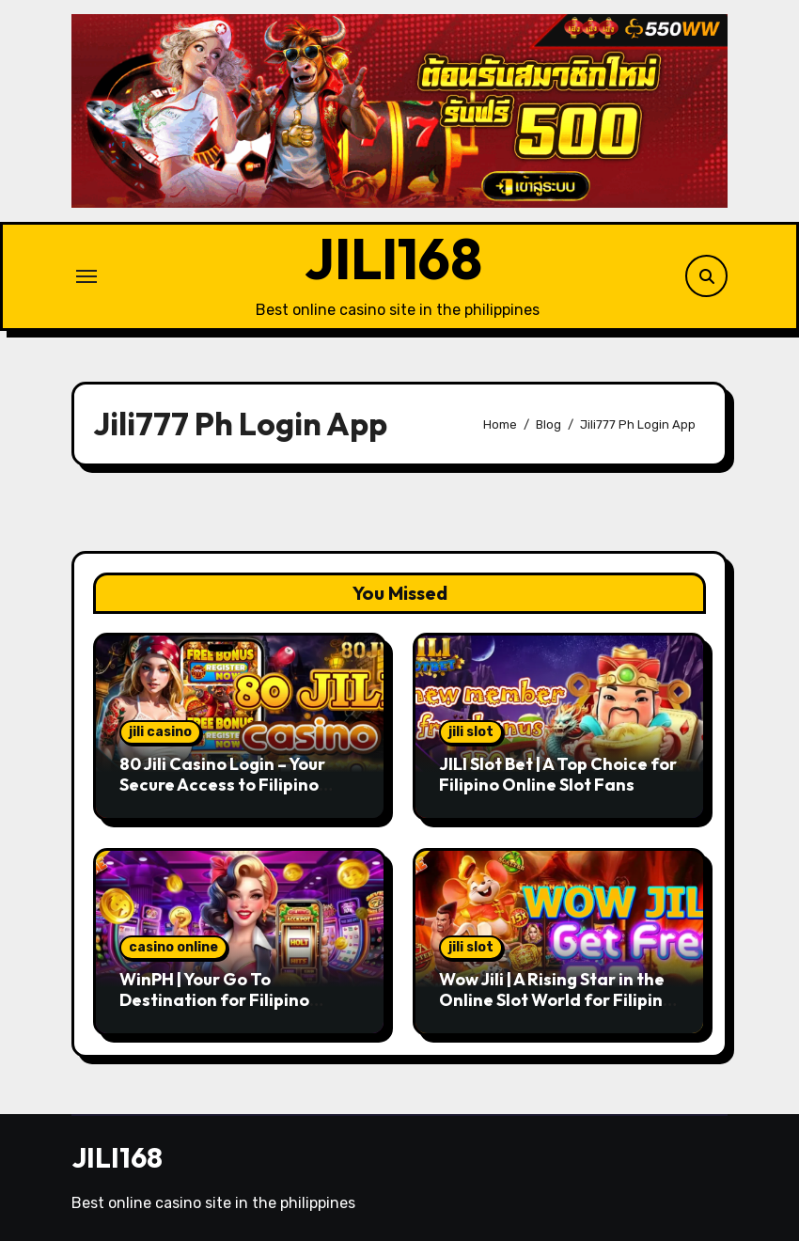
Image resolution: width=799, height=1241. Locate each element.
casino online (173, 947)
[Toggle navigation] (86, 276)
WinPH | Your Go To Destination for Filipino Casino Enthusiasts (214, 999)
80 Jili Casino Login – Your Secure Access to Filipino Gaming (222, 784)
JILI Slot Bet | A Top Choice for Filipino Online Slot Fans (558, 774)
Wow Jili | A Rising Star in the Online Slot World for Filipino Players (556, 999)
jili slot (471, 732)
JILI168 (393, 258)
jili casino (160, 732)
